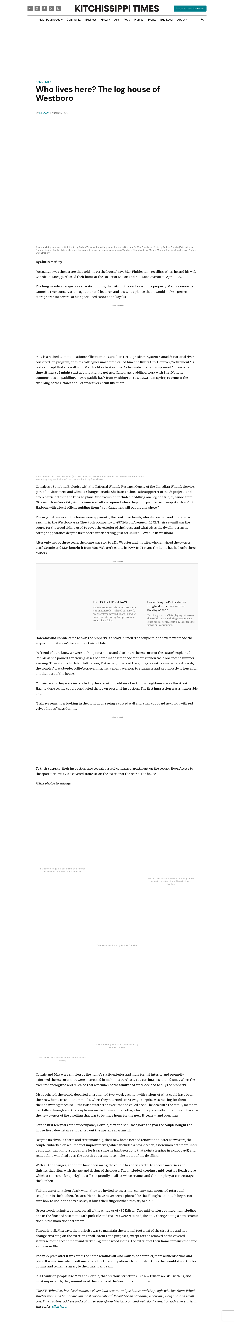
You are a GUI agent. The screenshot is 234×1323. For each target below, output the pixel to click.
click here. (59, 1306)
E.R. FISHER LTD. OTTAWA (110, 602)
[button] (202, 19)
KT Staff (44, 113)
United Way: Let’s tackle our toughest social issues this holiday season (166, 606)
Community (43, 82)
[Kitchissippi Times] (117, 8)
